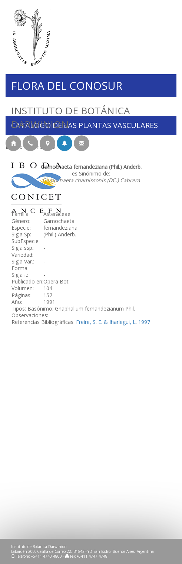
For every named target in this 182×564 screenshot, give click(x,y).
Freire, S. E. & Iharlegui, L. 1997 (113, 321)
